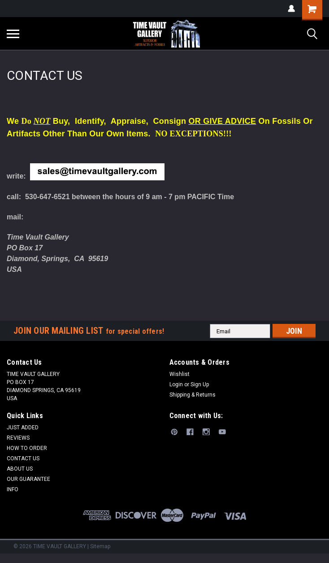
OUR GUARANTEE (28, 479)
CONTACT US (23, 458)
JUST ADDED (23, 427)
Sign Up (199, 384)
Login (176, 384)
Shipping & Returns (192, 395)
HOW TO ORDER (27, 448)
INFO (12, 489)
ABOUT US (20, 469)
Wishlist (179, 374)
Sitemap (100, 546)
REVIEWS (18, 438)
